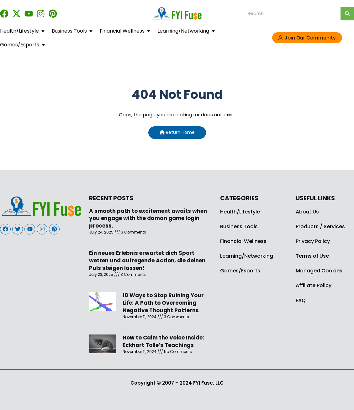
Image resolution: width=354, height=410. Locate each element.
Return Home (177, 132)
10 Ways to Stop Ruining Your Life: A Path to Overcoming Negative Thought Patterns (163, 303)
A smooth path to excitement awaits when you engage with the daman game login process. (148, 218)
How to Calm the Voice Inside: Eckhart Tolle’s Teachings (163, 341)
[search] (292, 13)
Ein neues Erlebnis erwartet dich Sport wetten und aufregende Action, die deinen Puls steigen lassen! (147, 260)
